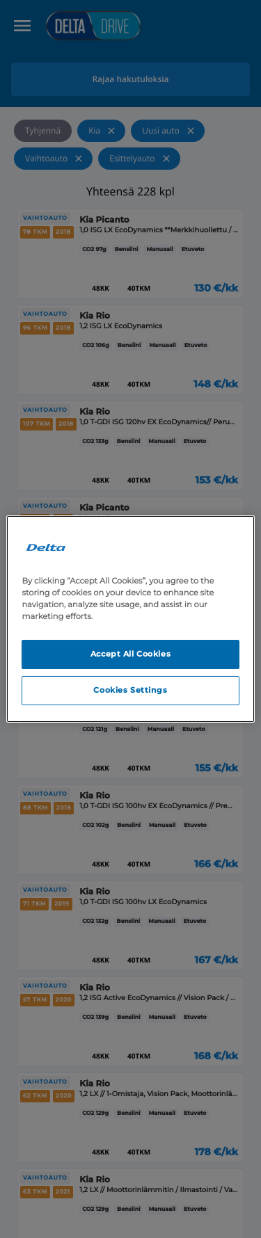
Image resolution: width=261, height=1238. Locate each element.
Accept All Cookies (130, 654)
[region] (130, 619)
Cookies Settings (130, 690)
